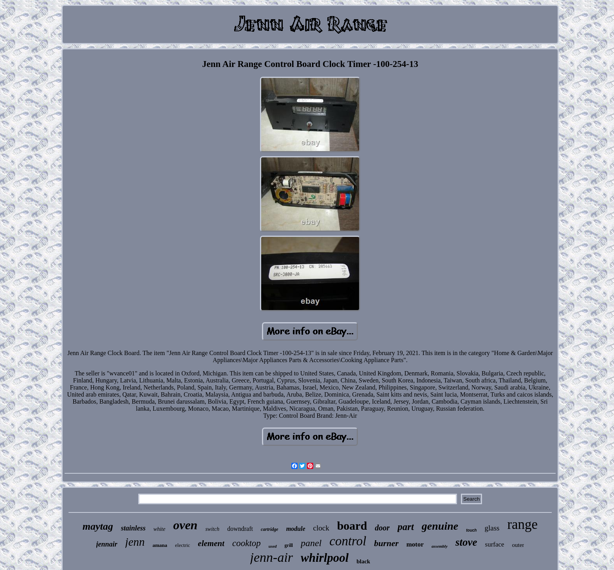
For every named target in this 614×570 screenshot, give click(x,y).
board (352, 525)
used (273, 546)
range (522, 524)
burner (386, 543)
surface (494, 544)
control (347, 541)
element (211, 543)
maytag (98, 526)
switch (212, 529)
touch (471, 530)
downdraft (240, 528)
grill (289, 545)
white (159, 529)
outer (518, 545)
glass (491, 528)
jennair (106, 544)
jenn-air (271, 557)
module (295, 528)
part (405, 526)
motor (415, 544)
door (382, 527)
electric (182, 545)
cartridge (269, 529)
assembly (440, 546)
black (363, 561)
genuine (440, 526)
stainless (133, 528)
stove (466, 542)
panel (311, 543)
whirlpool (325, 558)
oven (185, 525)
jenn (135, 542)
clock (321, 528)
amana (160, 545)
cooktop (246, 543)
